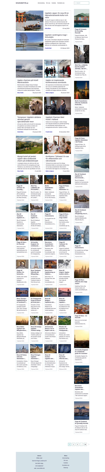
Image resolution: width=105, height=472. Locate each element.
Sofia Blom (48, 28)
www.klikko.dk (41, 468)
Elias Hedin (20, 92)
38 (85, 444)
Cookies (54, 3)
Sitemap (65, 467)
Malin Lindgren (50, 92)
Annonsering (41, 3)
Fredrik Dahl (48, 48)
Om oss (48, 3)
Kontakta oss (60, 3)
